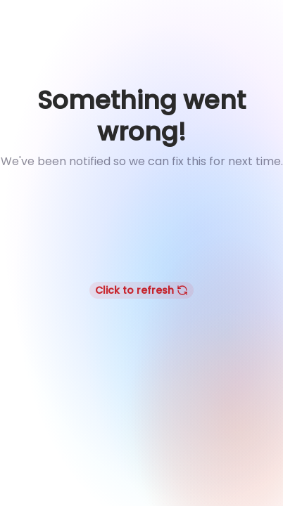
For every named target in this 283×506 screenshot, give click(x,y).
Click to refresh (141, 290)
